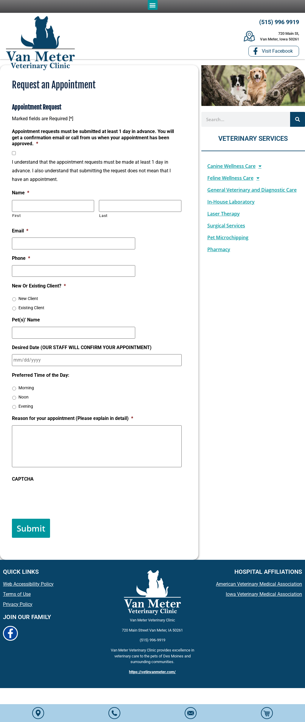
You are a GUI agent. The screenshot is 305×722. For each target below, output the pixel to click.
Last (103, 217)
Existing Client (31, 307)
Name (20, 196)
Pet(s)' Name (26, 320)
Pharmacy (218, 252)
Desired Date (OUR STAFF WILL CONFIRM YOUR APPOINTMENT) (82, 346)
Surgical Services (226, 229)
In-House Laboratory (231, 205)
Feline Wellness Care (233, 181)
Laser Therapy (223, 217)
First (16, 217)
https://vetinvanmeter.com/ (152, 671)
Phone (21, 259)
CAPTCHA (23, 482)
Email (20, 233)
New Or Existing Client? (39, 286)
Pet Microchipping (227, 240)
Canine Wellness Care (234, 169)
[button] (153, 5)
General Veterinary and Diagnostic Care (252, 193)
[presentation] (57, 500)
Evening (25, 403)
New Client (28, 298)
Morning (26, 385)
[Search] (297, 122)
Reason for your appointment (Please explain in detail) (72, 416)
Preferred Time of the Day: (40, 373)
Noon (23, 394)
